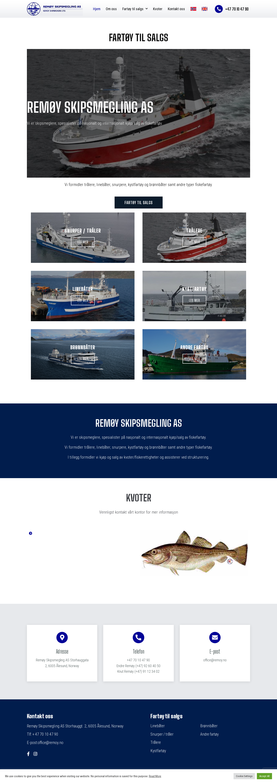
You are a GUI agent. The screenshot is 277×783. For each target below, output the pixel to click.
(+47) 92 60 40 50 (138, 666)
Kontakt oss (176, 9)
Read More (155, 776)
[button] (139, 202)
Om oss (111, 9)
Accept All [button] (264, 776)
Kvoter (157, 9)
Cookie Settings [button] (244, 776)
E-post (215, 651)
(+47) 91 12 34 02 (138, 671)
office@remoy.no (215, 660)
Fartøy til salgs (135, 9)
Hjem (96, 9)
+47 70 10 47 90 (138, 660)
